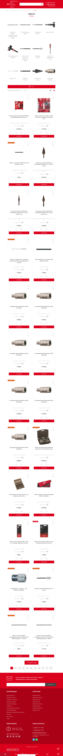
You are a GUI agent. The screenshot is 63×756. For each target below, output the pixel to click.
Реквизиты (9, 706)
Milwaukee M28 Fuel (37, 708)
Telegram (33, 739)
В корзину (19, 136)
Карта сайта (10, 716)
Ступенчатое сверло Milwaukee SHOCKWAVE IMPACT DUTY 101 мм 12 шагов (43, 164)
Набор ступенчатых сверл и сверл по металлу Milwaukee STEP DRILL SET (44, 117)
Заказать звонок (51, 5)
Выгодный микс (10, 695)
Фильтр (31, 86)
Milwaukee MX (36, 710)
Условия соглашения (12, 699)
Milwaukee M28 (36, 706)
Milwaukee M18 (36, 701)
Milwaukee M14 (36, 699)
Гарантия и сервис (11, 701)
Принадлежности (14, 10)
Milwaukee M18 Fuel (37, 704)
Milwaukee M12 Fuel (37, 697)
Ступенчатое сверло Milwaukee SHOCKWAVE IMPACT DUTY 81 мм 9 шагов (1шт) (19, 212)
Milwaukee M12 (36, 695)
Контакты (9, 714)
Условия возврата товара (13, 708)
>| (51, 668)
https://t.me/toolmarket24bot (7, 736)
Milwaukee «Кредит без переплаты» (15, 712)
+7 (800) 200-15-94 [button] (38, 730)
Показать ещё (31, 662)
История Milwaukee (11, 710)
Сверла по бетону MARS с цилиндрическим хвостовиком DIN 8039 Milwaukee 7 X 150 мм (19, 637)
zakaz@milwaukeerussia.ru (39, 732)
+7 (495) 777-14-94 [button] (38, 728)
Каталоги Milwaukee (12, 704)
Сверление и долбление (25, 10)
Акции (8, 718)
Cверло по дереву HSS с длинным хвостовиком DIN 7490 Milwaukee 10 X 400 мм (19, 261)
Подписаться (51, 684)
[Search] (41, 4)
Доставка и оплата (11, 697)
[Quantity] (18, 133)
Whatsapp (36, 739)
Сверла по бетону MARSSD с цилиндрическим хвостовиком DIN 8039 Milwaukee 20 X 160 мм (44, 637)
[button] (50, 3)
